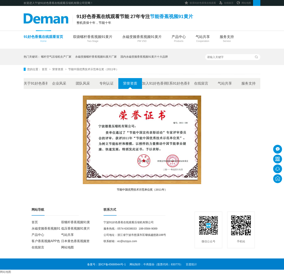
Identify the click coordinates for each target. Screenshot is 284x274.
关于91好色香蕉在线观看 (35, 83)
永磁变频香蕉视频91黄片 (142, 39)
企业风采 (59, 83)
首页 (45, 69)
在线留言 (226, 2)
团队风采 (83, 83)
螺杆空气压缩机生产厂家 (56, 56)
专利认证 (106, 83)
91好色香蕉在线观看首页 (43, 39)
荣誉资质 (58, 69)
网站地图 (243, 2)
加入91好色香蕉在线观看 (154, 83)
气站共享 (203, 39)
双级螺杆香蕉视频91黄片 (92, 39)
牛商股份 (148, 264)
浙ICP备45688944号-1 (112, 264)
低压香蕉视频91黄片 (75, 228)
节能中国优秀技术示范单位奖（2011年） (93, 69)
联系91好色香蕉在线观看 (200, 2)
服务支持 (227, 39)
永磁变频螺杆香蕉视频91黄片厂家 (96, 56)
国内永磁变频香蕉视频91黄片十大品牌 (144, 56)
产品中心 (179, 39)
